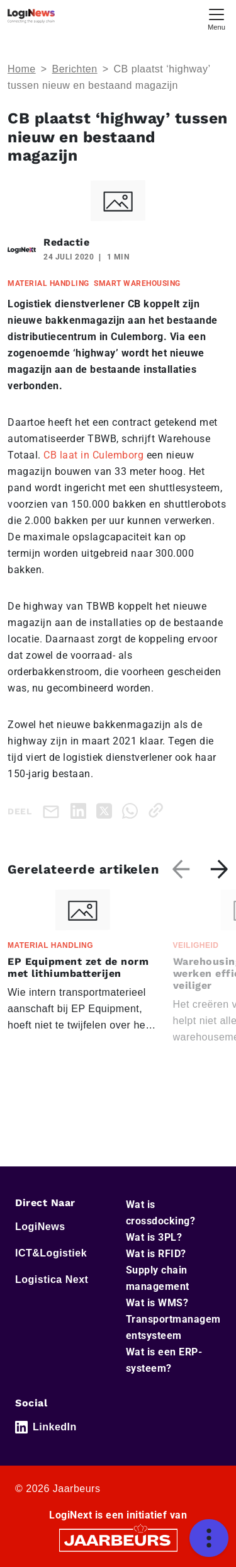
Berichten (75, 69)
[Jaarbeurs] (118, 1539)
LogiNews (40, 1226)
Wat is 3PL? (154, 1237)
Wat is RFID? (156, 1254)
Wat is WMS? (157, 1303)
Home (22, 69)
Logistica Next (51, 1279)
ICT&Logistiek (51, 1253)
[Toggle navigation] (216, 18)
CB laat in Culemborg (93, 455)
